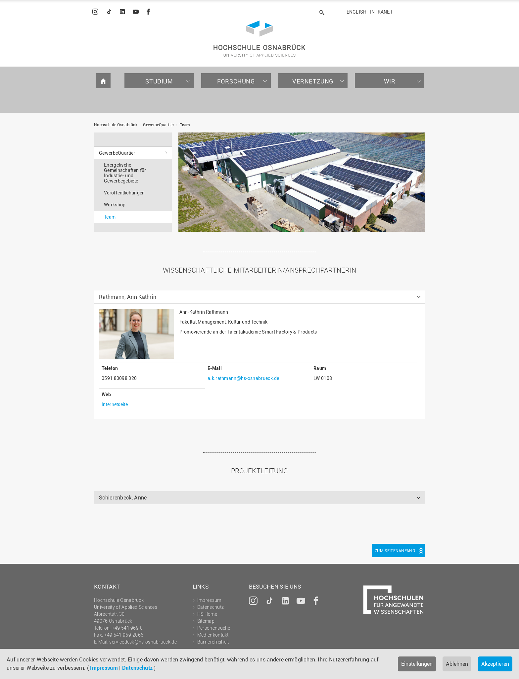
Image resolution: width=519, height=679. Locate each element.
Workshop (114, 204)
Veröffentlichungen (124, 192)
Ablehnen (457, 663)
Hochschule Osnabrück (115, 124)
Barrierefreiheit (213, 642)
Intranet (381, 12)
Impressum (104, 667)
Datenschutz (137, 667)
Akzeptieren (495, 663)
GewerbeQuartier (158, 124)
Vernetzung (312, 81)
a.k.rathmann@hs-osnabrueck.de (243, 378)
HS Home (207, 614)
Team (185, 124)
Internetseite (115, 404)
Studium (159, 81)
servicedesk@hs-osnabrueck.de (142, 642)
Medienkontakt (213, 635)
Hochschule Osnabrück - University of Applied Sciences (259, 38)
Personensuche (213, 628)
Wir (390, 81)
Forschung (236, 81)
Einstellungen (417, 663)
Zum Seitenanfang (395, 550)
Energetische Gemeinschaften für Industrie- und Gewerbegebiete (125, 173)
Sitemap (205, 621)
